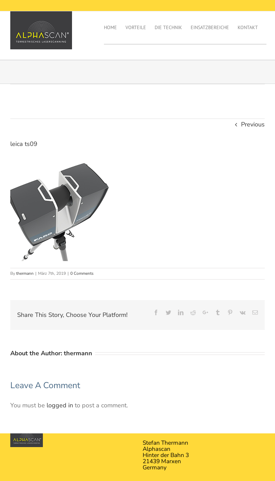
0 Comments (82, 273)
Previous (253, 124)
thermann (25, 273)
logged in (60, 405)
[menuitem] (114, 27)
